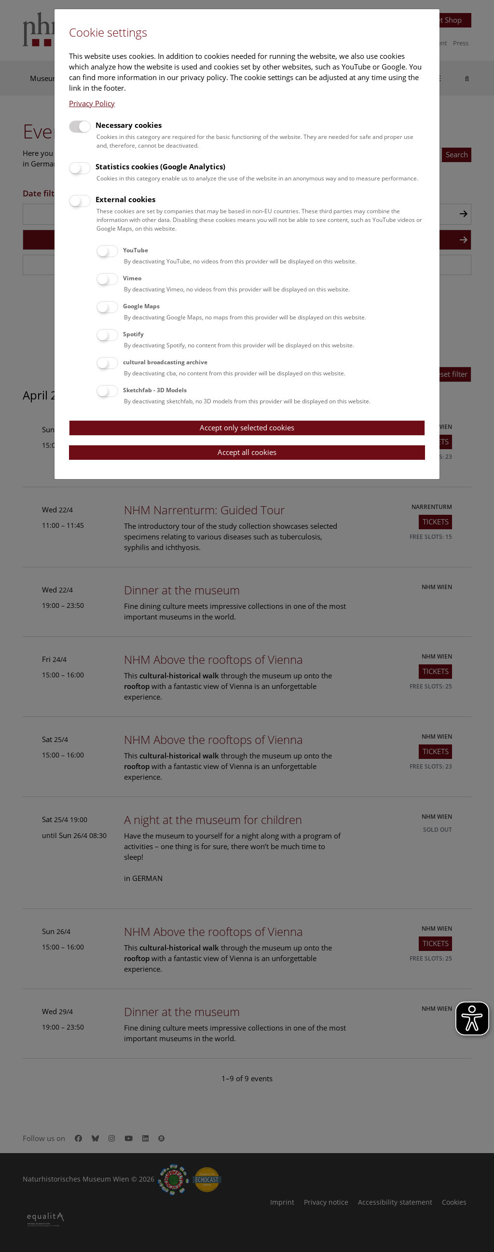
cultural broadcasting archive (165, 362)
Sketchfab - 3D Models (155, 390)
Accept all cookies (247, 452)
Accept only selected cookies (247, 427)
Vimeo (132, 278)
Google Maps (141, 306)
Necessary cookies (129, 125)
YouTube (135, 250)
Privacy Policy (92, 103)
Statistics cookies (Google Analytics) (160, 166)
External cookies (125, 199)
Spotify (133, 334)
